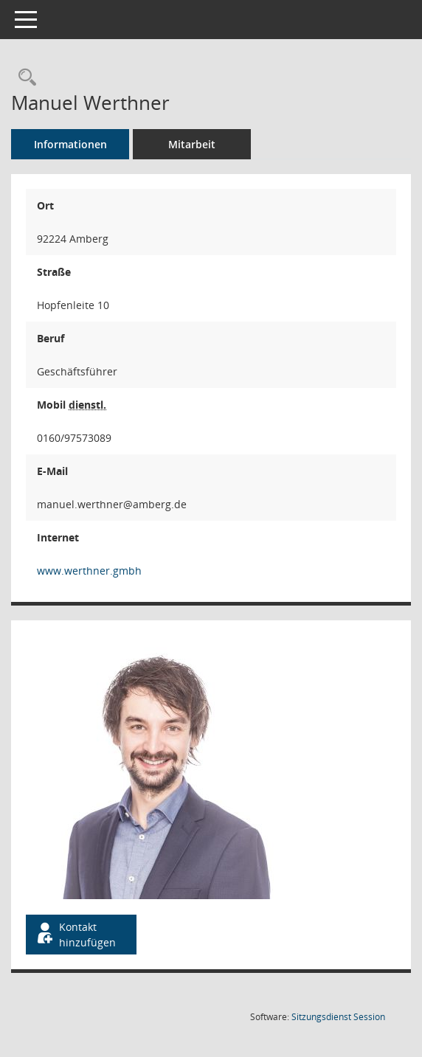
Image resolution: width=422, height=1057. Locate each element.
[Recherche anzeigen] (23, 78)
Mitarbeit (191, 144)
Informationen (70, 144)
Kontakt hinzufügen (75, 934)
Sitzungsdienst (338, 1017)
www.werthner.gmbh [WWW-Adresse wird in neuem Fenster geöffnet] (89, 571)
